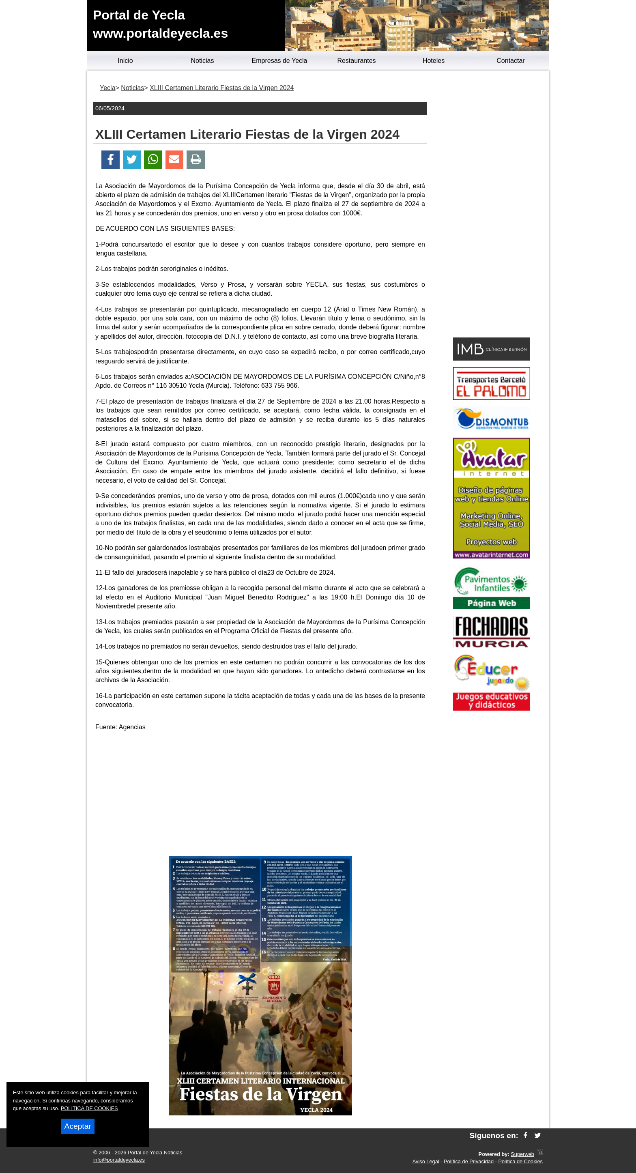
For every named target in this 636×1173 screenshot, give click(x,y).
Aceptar (77, 1126)
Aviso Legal (426, 1161)
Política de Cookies (520, 1161)
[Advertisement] (260, 795)
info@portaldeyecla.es (119, 1160)
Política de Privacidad (469, 1161)
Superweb (522, 1154)
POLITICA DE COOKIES (89, 1108)
